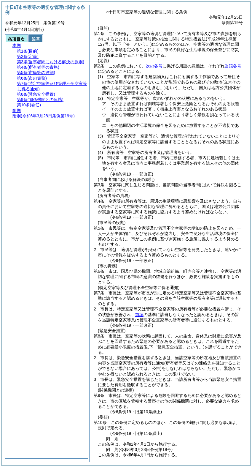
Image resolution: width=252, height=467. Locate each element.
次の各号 (154, 66)
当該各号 (233, 66)
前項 (139, 314)
